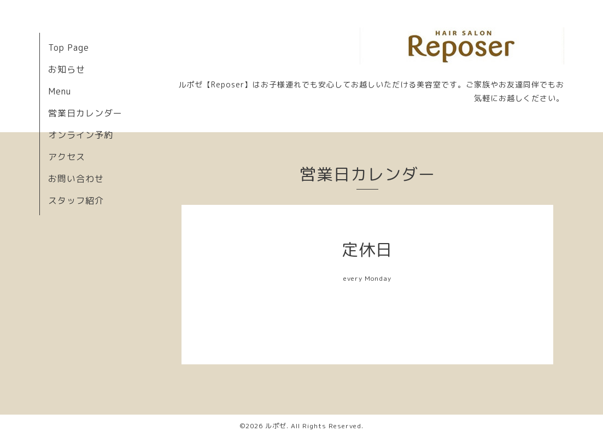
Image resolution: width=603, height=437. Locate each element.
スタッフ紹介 (76, 200)
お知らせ (66, 69)
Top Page (68, 48)
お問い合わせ (76, 179)
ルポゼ (275, 425)
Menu (59, 91)
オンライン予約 (80, 135)
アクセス (66, 157)
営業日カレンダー (85, 113)
